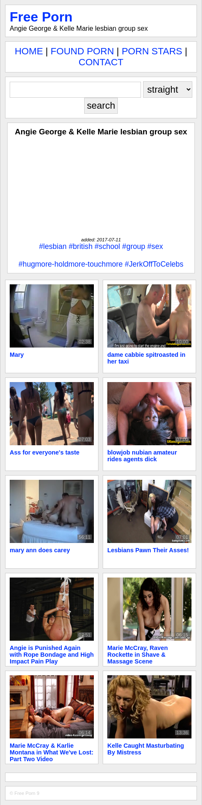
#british (81, 246)
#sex (155, 246)
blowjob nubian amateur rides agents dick (142, 456)
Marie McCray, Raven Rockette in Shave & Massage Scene (137, 655)
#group (133, 246)
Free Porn (41, 16)
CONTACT (101, 62)
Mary (17, 354)
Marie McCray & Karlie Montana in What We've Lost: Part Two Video (51, 752)
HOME (29, 51)
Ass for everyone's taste (45, 452)
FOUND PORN (82, 51)
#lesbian (53, 246)
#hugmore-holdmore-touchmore (70, 264)
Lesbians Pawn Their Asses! (148, 550)
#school (107, 246)
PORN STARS (152, 51)
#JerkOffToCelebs (154, 264)
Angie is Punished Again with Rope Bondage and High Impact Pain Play (52, 655)
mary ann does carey (40, 550)
